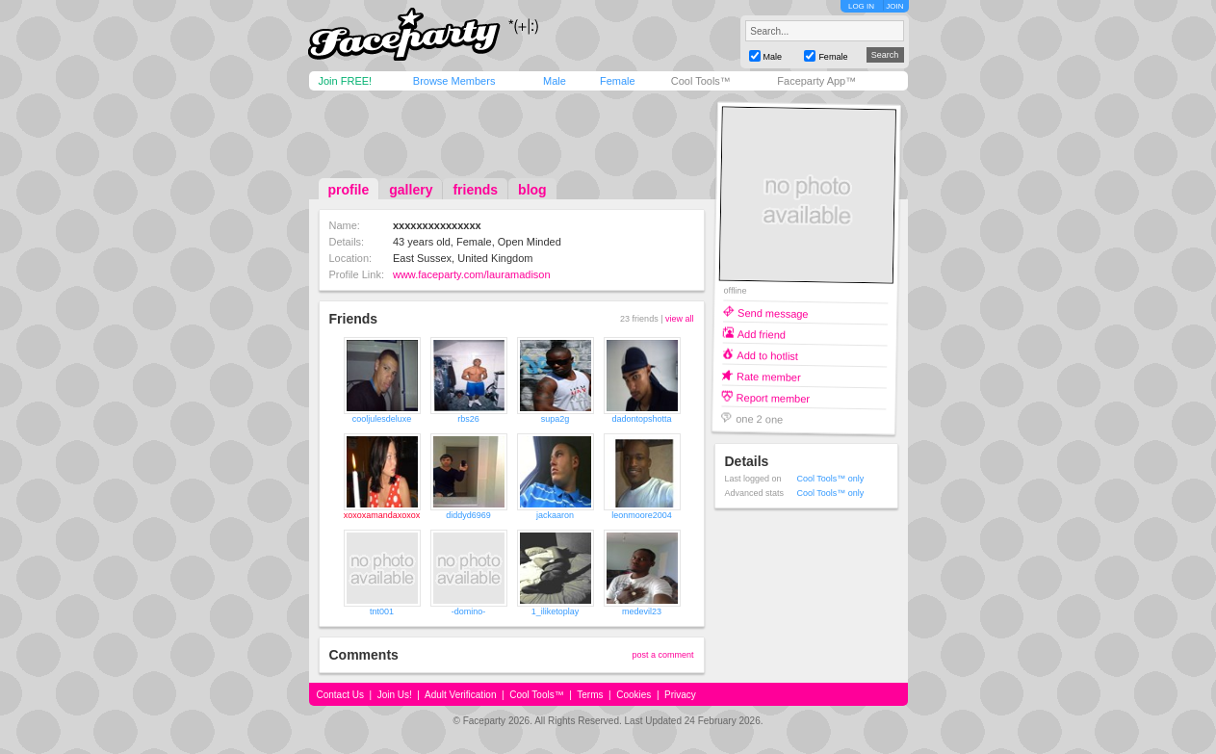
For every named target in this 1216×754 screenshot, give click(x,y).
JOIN (894, 6)
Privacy (680, 694)
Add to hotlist (767, 355)
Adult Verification (461, 694)
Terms (590, 694)
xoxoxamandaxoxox (382, 515)
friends (475, 189)
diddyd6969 (468, 515)
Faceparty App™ (816, 81)
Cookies (633, 694)
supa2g (555, 419)
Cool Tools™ (701, 81)
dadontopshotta (641, 419)
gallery (410, 189)
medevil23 (641, 611)
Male (554, 81)
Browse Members (454, 81)
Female (617, 81)
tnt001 (382, 611)
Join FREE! (346, 81)
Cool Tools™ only (831, 478)
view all (679, 319)
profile (349, 189)
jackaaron (555, 515)
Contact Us (340, 694)
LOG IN (861, 6)
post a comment (662, 655)
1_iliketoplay (555, 611)
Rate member (768, 376)
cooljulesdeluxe (382, 419)
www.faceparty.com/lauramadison (472, 274)
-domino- (469, 611)
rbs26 (468, 419)
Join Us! (394, 694)
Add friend (761, 333)
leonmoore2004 (641, 515)
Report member (773, 397)
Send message (773, 312)
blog (532, 189)
